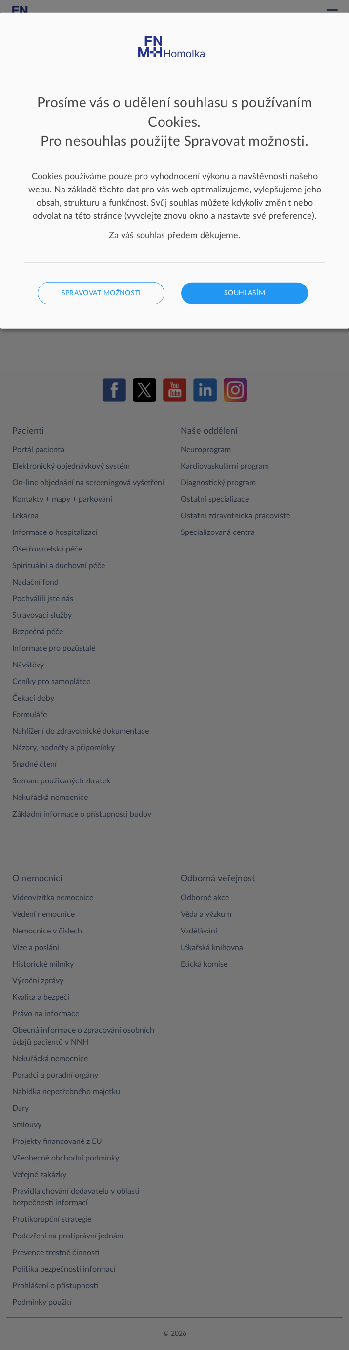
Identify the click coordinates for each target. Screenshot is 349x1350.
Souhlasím (244, 292)
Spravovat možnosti (101, 292)
